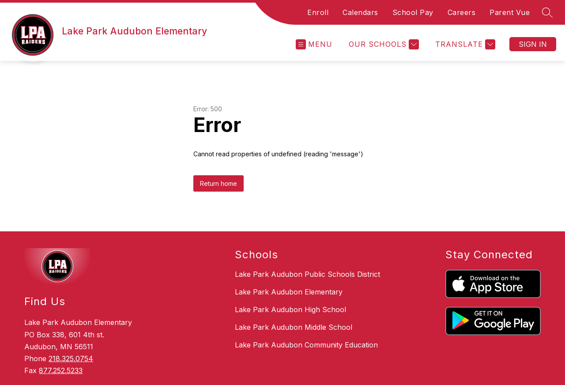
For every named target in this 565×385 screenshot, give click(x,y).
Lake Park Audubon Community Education (306, 344)
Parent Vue (510, 12)
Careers (462, 12)
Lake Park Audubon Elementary (289, 291)
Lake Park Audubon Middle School (293, 327)
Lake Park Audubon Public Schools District (307, 274)
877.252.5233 (61, 370)
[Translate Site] (464, 44)
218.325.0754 (71, 358)
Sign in (533, 44)
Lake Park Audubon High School (290, 309)
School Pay (412, 12)
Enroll (317, 12)
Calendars (360, 12)
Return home (218, 183)
